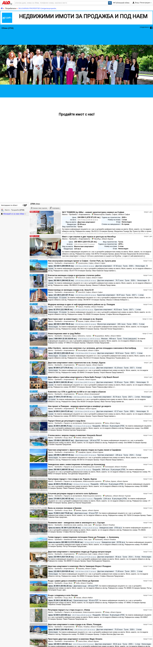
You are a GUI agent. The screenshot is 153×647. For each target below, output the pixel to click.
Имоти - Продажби (12, 210)
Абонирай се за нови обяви (12, 214)
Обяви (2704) (8, 28)
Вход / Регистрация (141, 3)
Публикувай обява (121, 3)
